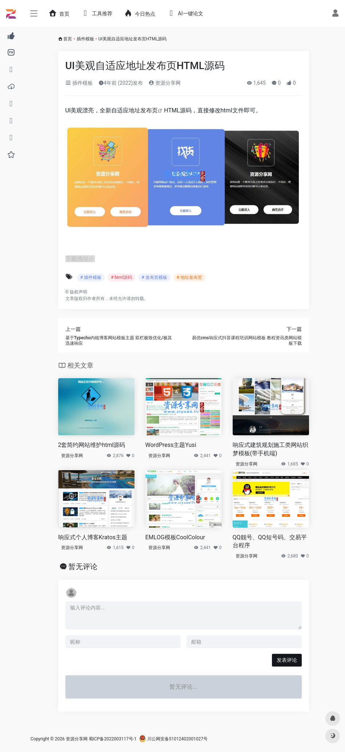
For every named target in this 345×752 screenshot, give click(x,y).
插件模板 (85, 38)
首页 (67, 38)
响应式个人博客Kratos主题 (92, 537)
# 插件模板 (90, 277)
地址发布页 (143, 110)
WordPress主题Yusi (170, 444)
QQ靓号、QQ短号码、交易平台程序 (270, 541)
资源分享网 (164, 83)
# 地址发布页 (189, 277)
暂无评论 (82, 566)
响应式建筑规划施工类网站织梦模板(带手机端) (270, 449)
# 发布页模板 (154, 277)
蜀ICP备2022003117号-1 (113, 738)
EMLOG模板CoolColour (175, 537)
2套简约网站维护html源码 (91, 444)
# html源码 (121, 277)
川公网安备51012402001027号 (173, 738)
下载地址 (77, 258)
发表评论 (287, 660)
